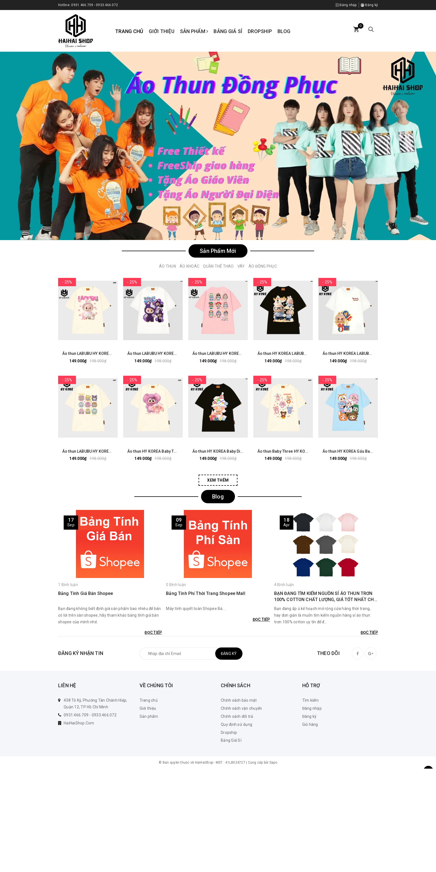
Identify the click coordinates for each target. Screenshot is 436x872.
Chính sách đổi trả (237, 716)
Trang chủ (129, 31)
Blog (284, 31)
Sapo (273, 762)
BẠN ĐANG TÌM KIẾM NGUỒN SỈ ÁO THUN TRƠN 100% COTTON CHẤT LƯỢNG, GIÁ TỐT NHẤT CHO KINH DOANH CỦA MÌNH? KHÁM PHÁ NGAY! (325, 597)
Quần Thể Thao (218, 266)
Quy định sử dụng (236, 724)
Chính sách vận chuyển (241, 708)
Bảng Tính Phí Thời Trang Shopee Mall (205, 593)
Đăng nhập (346, 5)
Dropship (260, 31)
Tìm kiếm (310, 700)
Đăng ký (369, 5)
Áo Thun (167, 266)
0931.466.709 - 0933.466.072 (94, 5)
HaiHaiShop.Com (79, 723)
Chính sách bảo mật (239, 700)
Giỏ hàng (310, 724)
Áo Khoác (189, 266)
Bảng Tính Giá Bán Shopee (85, 593)
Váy (241, 266)
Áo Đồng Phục (263, 266)
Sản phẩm (194, 31)
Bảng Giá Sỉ (228, 31)
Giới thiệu (161, 31)
